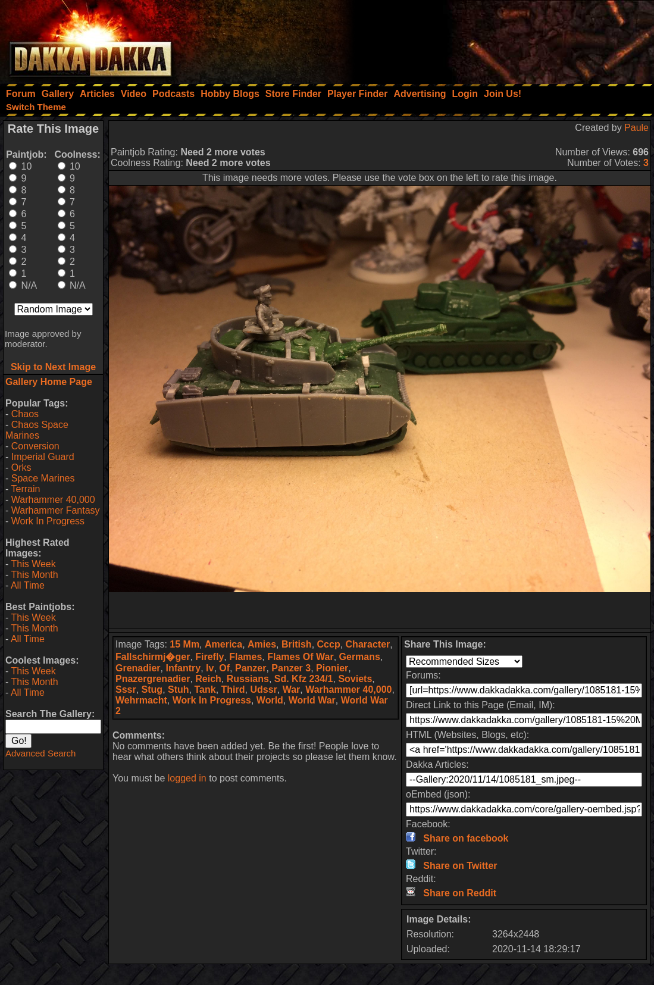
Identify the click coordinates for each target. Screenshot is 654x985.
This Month (34, 575)
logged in (187, 778)
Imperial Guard (42, 457)
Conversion (35, 446)
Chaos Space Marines (36, 430)
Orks (21, 467)
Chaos (25, 414)
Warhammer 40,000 (53, 500)
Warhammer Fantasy (55, 510)
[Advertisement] (494, 39)
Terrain (25, 489)
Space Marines (43, 478)
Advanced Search (40, 753)
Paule (636, 128)
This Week (33, 564)
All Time (28, 585)
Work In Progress (48, 521)
